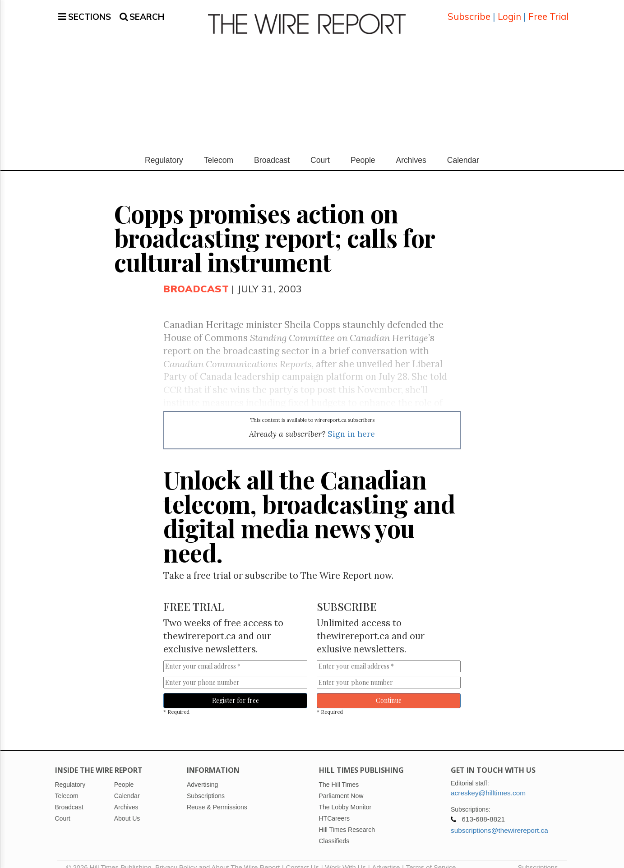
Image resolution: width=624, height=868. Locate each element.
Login (509, 11)
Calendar (463, 149)
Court (320, 149)
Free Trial (548, 11)
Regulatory (164, 149)
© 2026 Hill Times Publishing (110, 856)
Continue (389, 689)
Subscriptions (538, 856)
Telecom (218, 149)
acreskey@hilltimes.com (488, 782)
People (363, 149)
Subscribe (469, 11)
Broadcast (272, 149)
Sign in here (351, 423)
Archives (411, 149)
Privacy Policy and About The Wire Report (217, 856)
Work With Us (345, 856)
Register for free (235, 689)
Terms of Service (431, 856)
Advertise (386, 856)
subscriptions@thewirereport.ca (499, 819)
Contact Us (302, 856)
